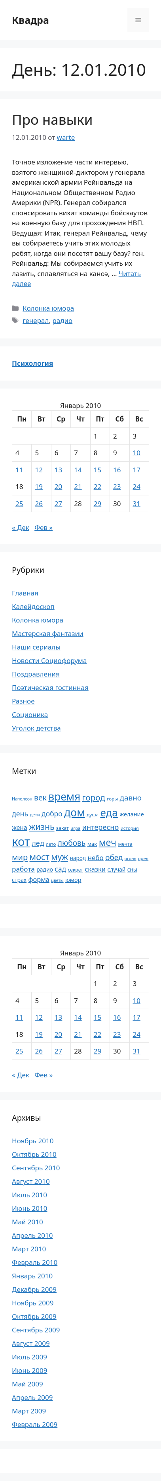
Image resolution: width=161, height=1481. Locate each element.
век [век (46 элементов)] (40, 797)
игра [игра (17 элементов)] (75, 828)
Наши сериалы (36, 647)
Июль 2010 (29, 1194)
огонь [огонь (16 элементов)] (130, 858)
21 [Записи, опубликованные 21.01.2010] (77, 486)
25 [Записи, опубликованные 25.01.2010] (19, 503)
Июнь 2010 (29, 1208)
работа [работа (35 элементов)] (23, 869)
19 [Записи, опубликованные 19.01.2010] (38, 486)
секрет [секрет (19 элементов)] (75, 869)
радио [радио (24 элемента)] (44, 869)
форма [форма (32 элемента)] (38, 879)
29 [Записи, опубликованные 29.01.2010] (97, 503)
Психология (32, 363)
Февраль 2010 (34, 1262)
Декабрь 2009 (34, 1289)
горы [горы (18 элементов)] (112, 799)
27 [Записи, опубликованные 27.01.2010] (58, 503)
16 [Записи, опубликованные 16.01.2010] (117, 469)
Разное (23, 701)
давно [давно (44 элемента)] (131, 798)
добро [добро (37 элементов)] (52, 813)
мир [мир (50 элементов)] (20, 857)
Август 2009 (31, 1343)
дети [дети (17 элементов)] (35, 815)
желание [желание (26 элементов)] (131, 814)
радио (62, 320)
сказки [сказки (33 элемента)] (95, 869)
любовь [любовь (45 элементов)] (71, 843)
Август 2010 (31, 1181)
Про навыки (52, 119)
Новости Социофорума (49, 660)
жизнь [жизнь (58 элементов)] (41, 826)
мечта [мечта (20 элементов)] (125, 844)
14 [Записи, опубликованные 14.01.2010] (77, 469)
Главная (25, 592)
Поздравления (36, 674)
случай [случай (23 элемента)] (117, 869)
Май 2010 (27, 1221)
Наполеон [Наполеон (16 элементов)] (22, 799)
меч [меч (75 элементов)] (107, 842)
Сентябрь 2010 (36, 1167)
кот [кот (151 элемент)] (21, 841)
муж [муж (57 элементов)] (59, 856)
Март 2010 (29, 1248)
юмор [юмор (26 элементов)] (73, 880)
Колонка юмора (48, 308)
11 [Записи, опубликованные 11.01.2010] (19, 469)
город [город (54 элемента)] (93, 797)
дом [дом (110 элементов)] (74, 812)
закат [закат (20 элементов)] (62, 828)
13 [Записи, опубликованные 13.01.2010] (58, 469)
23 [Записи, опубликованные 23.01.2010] (117, 486)
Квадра (30, 20)
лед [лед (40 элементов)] (38, 843)
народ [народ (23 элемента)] (78, 858)
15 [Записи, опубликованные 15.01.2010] (97, 469)
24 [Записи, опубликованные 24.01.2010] (136, 486)
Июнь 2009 (29, 1370)
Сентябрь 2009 (36, 1329)
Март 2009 (29, 1410)
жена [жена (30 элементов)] (19, 827)
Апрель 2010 (32, 1235)
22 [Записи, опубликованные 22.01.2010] (97, 486)
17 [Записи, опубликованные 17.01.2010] (136, 469)
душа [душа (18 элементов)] (92, 815)
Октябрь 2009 (34, 1316)
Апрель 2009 (32, 1397)
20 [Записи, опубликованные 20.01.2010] (58, 486)
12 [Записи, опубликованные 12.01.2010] (38, 469)
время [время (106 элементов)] (64, 796)
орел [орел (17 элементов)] (143, 858)
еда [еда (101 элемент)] (108, 812)
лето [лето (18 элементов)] (51, 844)
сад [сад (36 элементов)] (60, 869)
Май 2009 (27, 1383)
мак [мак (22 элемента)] (92, 843)
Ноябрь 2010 (32, 1140)
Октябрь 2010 (34, 1154)
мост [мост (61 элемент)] (39, 856)
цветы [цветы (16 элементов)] (57, 880)
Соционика (30, 714)
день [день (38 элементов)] (20, 813)
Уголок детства (36, 728)
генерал (36, 320)
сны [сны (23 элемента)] (132, 869)
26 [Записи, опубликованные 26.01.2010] (38, 503)
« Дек (20, 527)
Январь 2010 (32, 1275)
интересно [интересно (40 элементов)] (100, 827)
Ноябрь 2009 (32, 1302)
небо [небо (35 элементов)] (95, 857)
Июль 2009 (29, 1356)
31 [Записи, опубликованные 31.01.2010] (136, 503)
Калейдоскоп (33, 606)
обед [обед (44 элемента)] (114, 857)
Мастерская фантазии (47, 633)
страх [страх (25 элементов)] (19, 880)
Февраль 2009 (34, 1424)
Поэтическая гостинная (50, 687)
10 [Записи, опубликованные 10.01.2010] (136, 452)
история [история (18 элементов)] (130, 828)
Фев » (43, 527)
